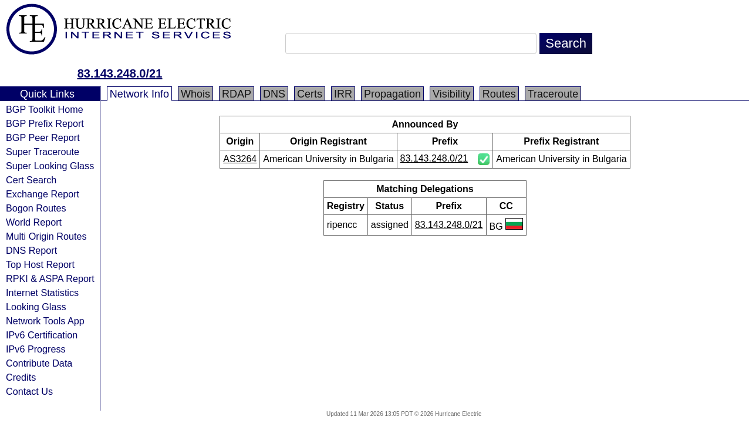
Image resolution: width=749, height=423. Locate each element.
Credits (21, 377)
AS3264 (240, 159)
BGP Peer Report (43, 137)
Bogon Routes (36, 208)
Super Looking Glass (50, 165)
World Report (34, 222)
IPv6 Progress (36, 349)
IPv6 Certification (41, 335)
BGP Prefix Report (45, 123)
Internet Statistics (42, 292)
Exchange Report (42, 194)
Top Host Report (40, 264)
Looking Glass (36, 306)
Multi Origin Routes (46, 236)
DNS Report (31, 250)
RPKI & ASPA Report (50, 278)
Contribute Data (39, 363)
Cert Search (31, 179)
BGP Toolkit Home (44, 109)
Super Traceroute (42, 151)
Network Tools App (45, 320)
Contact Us (29, 391)
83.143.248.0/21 (120, 73)
